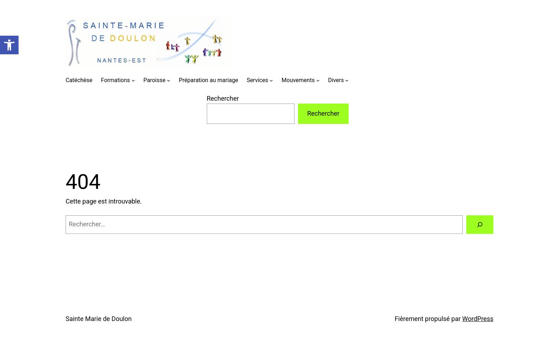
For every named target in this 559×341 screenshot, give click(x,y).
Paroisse (154, 80)
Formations (115, 80)
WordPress (477, 318)
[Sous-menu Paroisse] (168, 80)
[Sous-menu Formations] (133, 80)
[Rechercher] (479, 224)
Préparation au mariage (208, 80)
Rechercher (223, 98)
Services (257, 80)
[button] (9, 45)
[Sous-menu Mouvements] (318, 80)
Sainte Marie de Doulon (99, 318)
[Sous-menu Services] (271, 80)
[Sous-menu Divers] (347, 80)
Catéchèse (79, 80)
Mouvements (298, 80)
